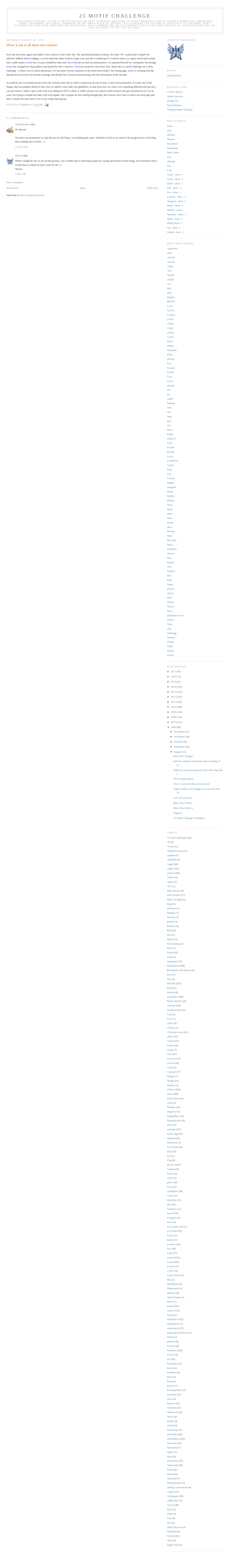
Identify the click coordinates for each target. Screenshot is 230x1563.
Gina (169, 376)
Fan (169, 1155)
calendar (171, 1005)
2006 (174, 727)
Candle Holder (174, 1010)
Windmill (172, 1531)
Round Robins (174, 105)
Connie (170, 332)
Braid (170, 987)
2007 (174, 722)
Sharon (18, 155)
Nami (170, 544)
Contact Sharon (175, 91)
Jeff (169, 412)
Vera (169, 130)
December (179, 731)
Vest (169, 1522)
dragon (170, 1111)
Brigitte (171, 297)
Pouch (170, 1368)
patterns (171, 1341)
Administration (174, 850)
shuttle (170, 1421)
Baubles (171, 926)
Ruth (169, 580)
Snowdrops (172, 1429)
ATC (169, 886)
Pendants (171, 1350)
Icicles (170, 1235)
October (178, 741)
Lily (169, 473)
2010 (174, 706)
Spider (170, 1452)
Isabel (170, 398)
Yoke (169, 1540)
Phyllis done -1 (174, 223)
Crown (170, 1063)
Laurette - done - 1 (176, 196)
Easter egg (172, 1133)
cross (169, 1054)
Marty (170, 509)
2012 (174, 696)
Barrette (171, 917)
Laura (170, 456)
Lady (169, 1253)
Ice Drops (172, 1230)
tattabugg (171, 633)
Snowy (170, 606)
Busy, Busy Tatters (182, 802)
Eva (169, 363)
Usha (169, 126)
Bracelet (171, 983)
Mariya (170, 500)
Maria (170, 491)
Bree (169, 292)
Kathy (170, 434)
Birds (169, 939)
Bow (169, 974)
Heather (171, 385)
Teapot (170, 1491)
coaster (170, 1040)
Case (169, 1018)
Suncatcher (172, 1460)
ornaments (172, 1328)
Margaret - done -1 (176, 201)
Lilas (169, 469)
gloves (170, 1182)
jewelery (171, 1244)
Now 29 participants (183, 778)
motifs (170, 1310)
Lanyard (171, 1257)
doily (169, 1093)
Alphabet (171, 859)
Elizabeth (172, 350)
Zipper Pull (172, 1544)
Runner (170, 1403)
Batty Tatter (173, 152)
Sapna (170, 584)
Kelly (170, 442)
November (179, 736)
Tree (169, 1518)
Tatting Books (174, 75)
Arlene (170, 279)
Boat (169, 948)
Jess (169, 420)
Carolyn (171, 314)
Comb (170, 1049)
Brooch (170, 992)
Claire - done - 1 (175, 179)
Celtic (170, 1023)
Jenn (169, 416)
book (169, 956)
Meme (170, 522)
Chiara (170, 323)
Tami (169, 624)
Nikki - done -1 (175, 218)
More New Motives (183, 807)
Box (169, 979)
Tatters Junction (175, 96)
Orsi (169, 566)
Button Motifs (174, 1001)
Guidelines (172, 1191)
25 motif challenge (176, 837)
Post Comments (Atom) (32, 195)
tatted (170, 1474)
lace (169, 1248)
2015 (174, 681)
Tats (169, 628)
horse (169, 1222)
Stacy (170, 610)
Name (170, 1315)
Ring (169, 1381)
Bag (169, 903)
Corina (170, 336)
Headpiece (172, 1208)
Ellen (169, 354)
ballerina (171, 908)
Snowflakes (173, 1438)
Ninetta (170, 553)
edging (170, 1138)
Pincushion (172, 1363)
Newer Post (12, 188)
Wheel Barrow (174, 1527)
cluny (170, 1036)
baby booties (173, 895)
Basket (170, 921)
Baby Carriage (174, 899)
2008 (174, 717)
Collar (170, 1045)
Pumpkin (171, 1372)
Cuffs (170, 1067)
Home (83, 188)
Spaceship (172, 1447)
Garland (171, 1169)
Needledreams (22, 124)
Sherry (170, 593)
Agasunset (172, 248)
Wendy (170, 650)
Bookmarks (173, 965)
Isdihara (171, 403)
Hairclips (171, 1200)
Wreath (170, 1535)
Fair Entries (173, 1146)
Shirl (169, 597)
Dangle (170, 1076)
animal (170, 873)
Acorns (170, 846)
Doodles (171, 1107)
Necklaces (172, 1319)
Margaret (171, 487)
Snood (170, 1425)
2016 (174, 676)
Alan (169, 252)
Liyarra (170, 478)
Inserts (170, 1239)
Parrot (170, 1336)
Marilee (171, 495)
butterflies (172, 996)
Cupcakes (172, 1071)
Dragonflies (173, 1116)
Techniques (172, 1496)
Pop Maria (172, 143)
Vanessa (171, 637)
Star (169, 1456)
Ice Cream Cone (175, 1226)
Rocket (170, 1385)
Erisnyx (171, 358)
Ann (169, 270)
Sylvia (170, 619)
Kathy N (171, 438)
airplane (171, 855)
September (179, 746)
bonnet (170, 952)
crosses (170, 1058)
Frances (171, 367)
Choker (170, 1027)
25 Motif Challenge (115, 16)
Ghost (170, 1177)
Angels (170, 868)
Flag (169, 1160)
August (178, 751)
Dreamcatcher (174, 1120)
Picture (170, 1354)
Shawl (170, 1416)
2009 (174, 711)
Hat (169, 1204)
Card (169, 1014)
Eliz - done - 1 (174, 187)
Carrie (170, 319)
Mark (169, 504)
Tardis (170, 1469)
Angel (170, 864)
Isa (168, 394)
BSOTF (171, 301)
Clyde (170, 328)
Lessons (171, 1266)
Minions (171, 1292)
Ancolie (171, 257)
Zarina (170, 655)
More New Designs (183, 756)
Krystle (170, 451)
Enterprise (172, 1142)
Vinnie (170, 641)
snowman (172, 1443)
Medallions (172, 1283)
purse (169, 1376)
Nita (169, 557)
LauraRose (172, 460)
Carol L (171, 310)
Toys (169, 1509)
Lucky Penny (173, 1275)
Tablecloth (172, 1465)
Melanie (171, 161)
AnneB (170, 275)
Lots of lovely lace (182, 797)
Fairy (169, 1151)
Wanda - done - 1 (175, 232)
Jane (169, 407)
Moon (170, 1301)
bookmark (172, 961)
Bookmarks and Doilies (179, 970)
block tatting (173, 943)
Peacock (171, 1345)
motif (169, 1306)
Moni (169, 535)
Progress (177, 813)
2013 (174, 691)
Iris (168, 389)
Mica (169, 527)
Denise (170, 345)
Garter (170, 1173)
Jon (169, 425)
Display (171, 1085)
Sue (169, 165)
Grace (170, 381)
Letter (170, 1270)
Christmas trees (175, 1032)
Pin (168, 1359)
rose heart (172, 1394)
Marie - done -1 (175, 205)
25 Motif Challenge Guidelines (188, 818)
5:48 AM (20, 174)
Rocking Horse (174, 1390)
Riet (169, 575)
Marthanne (172, 148)
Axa (169, 283)
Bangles (171, 912)
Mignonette (173, 1288)
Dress (170, 1124)
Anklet (170, 877)
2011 (174, 701)
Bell (169, 930)
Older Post (152, 188)
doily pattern (173, 1098)
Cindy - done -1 (175, 174)
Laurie (170, 465)
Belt (169, 934)
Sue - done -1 (174, 227)
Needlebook (173, 1323)
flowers (171, 1164)
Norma (170, 562)
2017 (174, 671)
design (170, 1080)
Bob (169, 288)
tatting (170, 1478)
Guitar (170, 1195)
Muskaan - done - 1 (177, 214)
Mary (169, 513)
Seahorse (171, 1407)
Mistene (171, 134)
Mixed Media (174, 1297)
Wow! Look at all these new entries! (191, 783)
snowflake (172, 1434)
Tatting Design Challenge (180, 109)
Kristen (170, 447)
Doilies (170, 1089)
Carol (170, 305)
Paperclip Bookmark (177, 1332)
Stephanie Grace (175, 615)
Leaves (170, 1262)
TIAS (170, 1505)
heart (169, 1213)
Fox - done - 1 (174, 192)
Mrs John (172, 540)
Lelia (169, 170)
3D (168, 841)
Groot (170, 1186)
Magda (170, 482)
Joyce (170, 429)
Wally (170, 646)
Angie (170, 266)
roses (169, 1398)
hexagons (172, 1217)
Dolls (169, 1102)
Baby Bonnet (173, 890)
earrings (171, 1129)
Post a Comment (14, 182)
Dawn (170, 341)
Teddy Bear (173, 1500)
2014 (174, 686)
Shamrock (172, 1412)
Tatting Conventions (177, 1487)
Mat (169, 1279)
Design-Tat (172, 100)
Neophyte (172, 548)
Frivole (170, 372)
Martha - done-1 (175, 209)
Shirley (170, 602)
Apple (170, 881)
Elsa (169, 156)
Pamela (170, 571)
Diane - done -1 (175, 183)
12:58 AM (21, 146)
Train (169, 1513)
